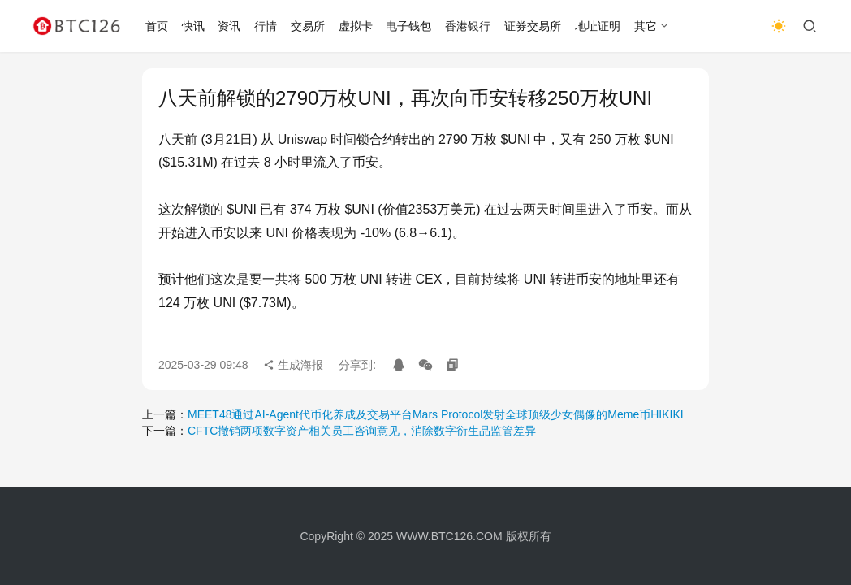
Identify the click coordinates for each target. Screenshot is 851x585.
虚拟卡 (356, 26)
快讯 (193, 26)
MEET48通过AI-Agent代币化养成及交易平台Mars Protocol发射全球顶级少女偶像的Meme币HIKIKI (436, 414)
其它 (645, 26)
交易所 (308, 26)
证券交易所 (532, 26)
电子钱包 (408, 26)
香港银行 (467, 26)
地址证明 (597, 26)
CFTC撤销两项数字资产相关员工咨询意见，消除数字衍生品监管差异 (362, 430)
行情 (265, 26)
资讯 (229, 26)
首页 (156, 26)
